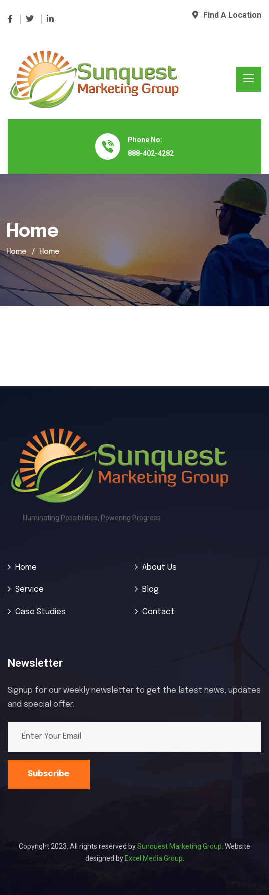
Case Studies (40, 612)
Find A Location (226, 15)
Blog (150, 589)
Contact (158, 612)
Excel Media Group (154, 858)
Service (29, 589)
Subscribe (49, 774)
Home (16, 251)
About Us (159, 567)
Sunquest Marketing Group (179, 846)
